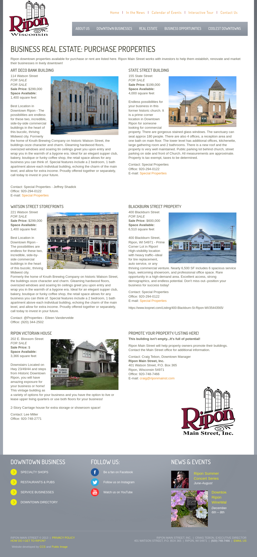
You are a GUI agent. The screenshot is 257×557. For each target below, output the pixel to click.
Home (114, 12)
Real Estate (148, 28)
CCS (42, 546)
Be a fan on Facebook (118, 472)
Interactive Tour (201, 12)
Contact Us (229, 12)
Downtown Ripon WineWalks (221, 497)
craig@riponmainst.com (157, 378)
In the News (135, 12)
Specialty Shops (34, 472)
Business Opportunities (182, 28)
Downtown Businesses (114, 28)
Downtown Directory (39, 502)
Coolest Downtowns (224, 28)
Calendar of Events (167, 12)
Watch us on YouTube (118, 492)
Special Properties (35, 195)
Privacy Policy (63, 537)
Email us (240, 540)
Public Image (60, 546)
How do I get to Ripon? (28, 540)
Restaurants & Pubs (38, 482)
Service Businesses (37, 492)
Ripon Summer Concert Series (206, 475)
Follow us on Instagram (119, 482)
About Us (83, 28)
